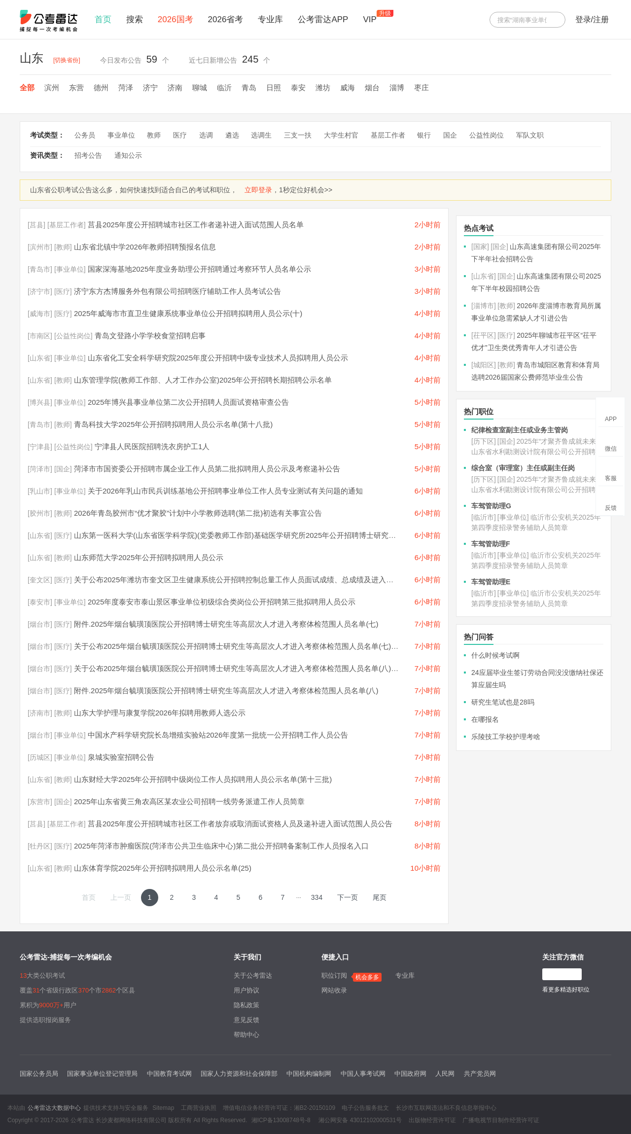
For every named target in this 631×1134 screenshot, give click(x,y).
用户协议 (246, 990)
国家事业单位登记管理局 (102, 1073)
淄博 (396, 87)
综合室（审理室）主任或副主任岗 (523, 468)
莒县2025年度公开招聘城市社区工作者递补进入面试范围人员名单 (196, 224)
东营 (76, 87)
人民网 (445, 1073)
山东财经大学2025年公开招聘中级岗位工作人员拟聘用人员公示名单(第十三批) (203, 779)
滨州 (51, 87)
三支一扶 (298, 135)
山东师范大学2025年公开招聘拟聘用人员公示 (148, 557)
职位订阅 (334, 975)
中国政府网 (410, 1073)
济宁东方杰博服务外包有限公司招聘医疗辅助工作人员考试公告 (177, 291)
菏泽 (125, 87)
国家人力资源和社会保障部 (239, 1073)
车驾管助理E (490, 582)
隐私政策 (246, 1005)
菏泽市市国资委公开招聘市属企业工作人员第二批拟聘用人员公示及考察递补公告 (207, 468)
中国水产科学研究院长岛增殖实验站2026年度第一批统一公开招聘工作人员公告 (218, 735)
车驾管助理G (491, 506)
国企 (450, 135)
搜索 (134, 19)
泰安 (298, 87)
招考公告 (88, 155)
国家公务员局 (39, 1073)
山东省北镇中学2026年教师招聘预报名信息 (145, 247)
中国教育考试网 (169, 1073)
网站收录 (334, 990)
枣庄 (421, 87)
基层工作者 (388, 135)
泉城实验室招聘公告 (121, 757)
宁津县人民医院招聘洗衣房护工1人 (152, 446)
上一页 (120, 897)
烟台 (372, 87)
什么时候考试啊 (495, 655)
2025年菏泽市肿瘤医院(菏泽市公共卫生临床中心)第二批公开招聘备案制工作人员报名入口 (221, 846)
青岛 (249, 87)
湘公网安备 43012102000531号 (359, 1120)
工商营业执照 (198, 1107)
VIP (369, 19)
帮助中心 (246, 1034)
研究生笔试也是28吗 (502, 702)
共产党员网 (480, 1073)
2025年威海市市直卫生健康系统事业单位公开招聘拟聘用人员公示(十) (188, 313)
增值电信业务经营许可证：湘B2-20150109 (279, 1107)
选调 (206, 135)
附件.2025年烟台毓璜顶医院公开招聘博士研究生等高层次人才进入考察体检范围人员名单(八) (226, 690)
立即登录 (258, 190)
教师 (154, 135)
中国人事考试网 (363, 1073)
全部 (27, 87)
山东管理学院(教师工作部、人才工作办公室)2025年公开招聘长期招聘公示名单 (203, 380)
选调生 (261, 135)
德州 (101, 87)
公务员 (84, 135)
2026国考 (175, 19)
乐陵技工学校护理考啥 (505, 737)
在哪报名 (485, 719)
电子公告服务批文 (365, 1107)
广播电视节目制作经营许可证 (500, 1120)
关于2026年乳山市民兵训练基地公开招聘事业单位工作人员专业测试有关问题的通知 (225, 491)
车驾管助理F (490, 544)
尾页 (379, 897)
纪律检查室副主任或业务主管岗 (519, 430)
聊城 (199, 87)
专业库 (270, 19)
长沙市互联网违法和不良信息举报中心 (446, 1107)
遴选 (232, 135)
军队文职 (530, 135)
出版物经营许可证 (432, 1120)
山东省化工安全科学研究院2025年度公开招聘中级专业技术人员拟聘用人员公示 (218, 358)
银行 (424, 135)
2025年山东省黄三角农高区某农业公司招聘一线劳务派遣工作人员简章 (189, 801)
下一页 (347, 897)
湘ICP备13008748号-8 (281, 1120)
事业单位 (121, 135)
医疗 (180, 135)
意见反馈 (246, 1020)
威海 (347, 87)
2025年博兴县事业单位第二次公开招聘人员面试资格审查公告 (188, 402)
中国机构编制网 (308, 1073)
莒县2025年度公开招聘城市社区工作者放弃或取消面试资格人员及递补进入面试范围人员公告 (240, 823)
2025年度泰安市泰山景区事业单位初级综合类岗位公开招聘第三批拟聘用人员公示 (221, 602)
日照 (273, 87)
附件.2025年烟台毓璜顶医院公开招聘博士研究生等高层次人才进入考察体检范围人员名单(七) (226, 624)
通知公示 (128, 155)
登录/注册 (592, 19)
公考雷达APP (323, 19)
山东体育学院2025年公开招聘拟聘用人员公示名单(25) (162, 868)
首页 (103, 19)
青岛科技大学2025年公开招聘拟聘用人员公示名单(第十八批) (173, 424)
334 (316, 897)
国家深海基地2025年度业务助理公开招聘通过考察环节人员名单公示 (199, 269)
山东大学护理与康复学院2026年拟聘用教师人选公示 (159, 713)
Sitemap (163, 1107)
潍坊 (323, 87)
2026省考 (226, 19)
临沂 (224, 87)
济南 (175, 87)
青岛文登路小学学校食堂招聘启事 (150, 335)
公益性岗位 (486, 135)
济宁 (150, 87)
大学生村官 (341, 135)
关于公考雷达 (253, 975)
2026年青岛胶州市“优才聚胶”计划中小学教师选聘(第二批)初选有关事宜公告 (198, 513)
